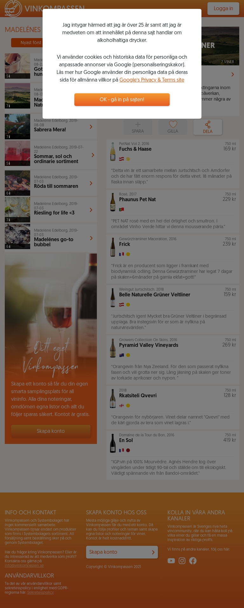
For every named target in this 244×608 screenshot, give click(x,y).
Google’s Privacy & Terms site (151, 80)
